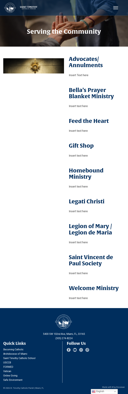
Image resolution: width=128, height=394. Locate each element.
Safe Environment (12, 379)
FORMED (8, 366)
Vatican (7, 371)
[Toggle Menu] (115, 7)
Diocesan (120, 387)
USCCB (7, 362)
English (98, 391)
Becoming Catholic (13, 349)
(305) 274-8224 (64, 338)
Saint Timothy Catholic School (19, 358)
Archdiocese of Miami (15, 353)
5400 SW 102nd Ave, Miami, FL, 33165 (64, 333)
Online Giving (10, 375)
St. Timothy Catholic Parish (22, 388)
